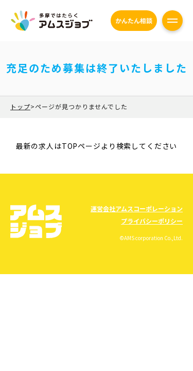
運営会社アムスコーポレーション (137, 208)
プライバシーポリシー (152, 220)
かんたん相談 (133, 20)
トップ (20, 106)
